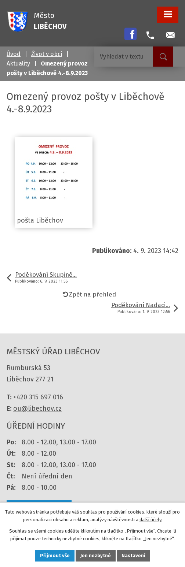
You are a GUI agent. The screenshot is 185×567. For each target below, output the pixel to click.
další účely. (150, 519)
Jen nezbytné (95, 555)
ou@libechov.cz (37, 408)
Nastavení (133, 555)
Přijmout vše (55, 555)
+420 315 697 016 (38, 397)
